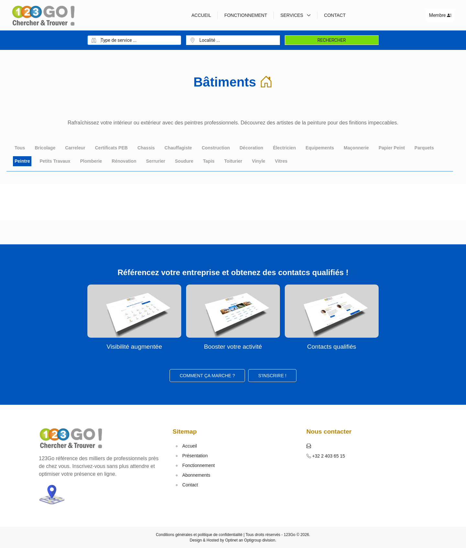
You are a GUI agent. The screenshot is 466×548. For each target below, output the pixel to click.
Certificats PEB (111, 147)
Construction (216, 147)
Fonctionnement (245, 15)
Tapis (209, 161)
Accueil (201, 15)
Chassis (146, 147)
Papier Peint (392, 147)
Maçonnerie (356, 147)
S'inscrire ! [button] (272, 375)
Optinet (231, 540)
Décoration (251, 147)
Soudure (184, 161)
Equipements (319, 147)
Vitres (281, 161)
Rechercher (331, 40)
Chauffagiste (178, 147)
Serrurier (155, 161)
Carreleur (75, 147)
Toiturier (233, 161)
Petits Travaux (54, 161)
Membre (440, 15)
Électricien (284, 147)
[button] (308, 446)
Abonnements (196, 475)
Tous (20, 147)
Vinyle (258, 161)
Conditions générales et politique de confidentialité (199, 534)
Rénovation (124, 161)
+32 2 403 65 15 (328, 456)
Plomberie (91, 161)
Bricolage (45, 147)
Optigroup (252, 540)
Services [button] (295, 15)
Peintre (22, 161)
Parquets (424, 147)
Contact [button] (335, 15)
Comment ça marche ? (207, 375)
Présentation (195, 455)
